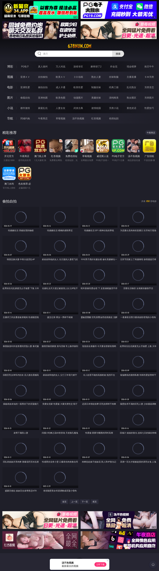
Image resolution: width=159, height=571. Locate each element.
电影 (10, 87)
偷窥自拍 (25, 97)
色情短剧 (114, 118)
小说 (10, 108)
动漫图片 (78, 97)
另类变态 (149, 87)
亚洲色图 (43, 97)
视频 (10, 77)
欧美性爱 (78, 87)
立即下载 (100, 564)
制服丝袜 (96, 87)
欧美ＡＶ (60, 76)
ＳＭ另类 (149, 76)
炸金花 (113, 66)
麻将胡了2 (96, 66)
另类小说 (114, 108)
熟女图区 (131, 97)
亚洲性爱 (25, 87)
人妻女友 (60, 108)
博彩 (10, 66)
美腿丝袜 (96, 97)
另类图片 (149, 97)
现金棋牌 (131, 66)
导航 (10, 118)
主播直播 (131, 76)
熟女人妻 (96, 76)
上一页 (74, 501)
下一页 (85, 501)
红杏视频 (96, 118)
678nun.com (79, 46)
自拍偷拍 (43, 76)
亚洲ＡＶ (25, 76)
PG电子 (25, 66)
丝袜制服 (114, 76)
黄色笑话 (131, 108)
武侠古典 (78, 108)
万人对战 (60, 66)
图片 (10, 98)
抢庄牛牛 (149, 66)
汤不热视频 (78, 118)
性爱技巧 (149, 108)
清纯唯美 (114, 97)
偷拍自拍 (43, 87)
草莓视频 (60, 118)
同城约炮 (25, 118)
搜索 (118, 53)
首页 (64, 501)
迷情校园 (96, 108)
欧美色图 (60, 97)
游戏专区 (78, 66)
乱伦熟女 (131, 87)
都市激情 (25, 108)
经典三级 (114, 87)
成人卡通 (60, 87)
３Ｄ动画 (78, 76)
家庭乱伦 (43, 108)
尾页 (95, 501)
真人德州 (43, 66)
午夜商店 (43, 118)
